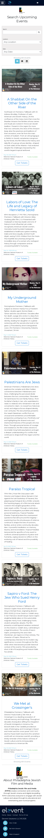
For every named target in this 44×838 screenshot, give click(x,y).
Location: (5, 39)
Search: (5, 29)
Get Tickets (22, 163)
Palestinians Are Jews (22, 382)
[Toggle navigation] (2, 3)
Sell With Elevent (15, 828)
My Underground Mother (22, 300)
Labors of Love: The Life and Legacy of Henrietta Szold (22, 206)
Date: (4, 49)
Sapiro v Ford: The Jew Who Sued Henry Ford (22, 597)
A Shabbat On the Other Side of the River (22, 103)
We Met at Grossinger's (22, 706)
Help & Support (14, 834)
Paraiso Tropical (22, 489)
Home (4, 815)
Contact (15, 815)
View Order (13, 823)
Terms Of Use (23, 815)
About (9, 815)
